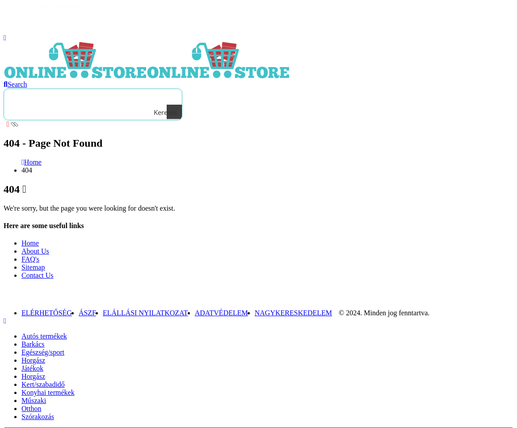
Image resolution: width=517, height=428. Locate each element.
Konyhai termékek (48, 392)
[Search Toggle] (15, 84)
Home (30, 243)
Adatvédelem (221, 313)
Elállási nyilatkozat (145, 313)
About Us (35, 251)
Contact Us (37, 275)
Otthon (31, 408)
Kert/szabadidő (43, 384)
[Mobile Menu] (5, 38)
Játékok (32, 368)
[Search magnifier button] (174, 112)
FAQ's (30, 259)
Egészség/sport (42, 352)
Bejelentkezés (41, 22)
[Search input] (91, 97)
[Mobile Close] (5, 321)
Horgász (33, 360)
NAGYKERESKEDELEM (293, 313)
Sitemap (33, 267)
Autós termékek (44, 336)
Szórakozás (37, 416)
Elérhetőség (46, 313)
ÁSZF (87, 313)
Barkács (33, 344)
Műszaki (33, 400)
